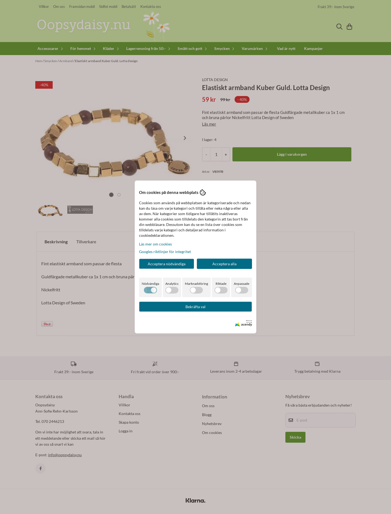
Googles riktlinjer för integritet (165, 251)
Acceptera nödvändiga (166, 263)
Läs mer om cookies (155, 243)
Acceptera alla (224, 263)
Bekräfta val (195, 306)
